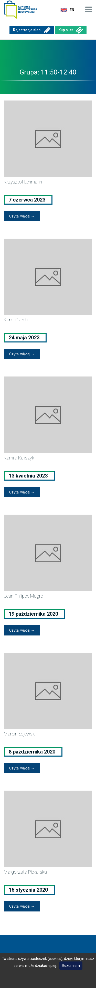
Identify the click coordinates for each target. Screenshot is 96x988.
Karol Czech (16, 319)
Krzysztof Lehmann (23, 182)
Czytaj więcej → (22, 216)
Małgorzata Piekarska (25, 872)
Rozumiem (71, 966)
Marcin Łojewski (19, 733)
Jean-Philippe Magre (23, 596)
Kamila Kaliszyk (19, 457)
